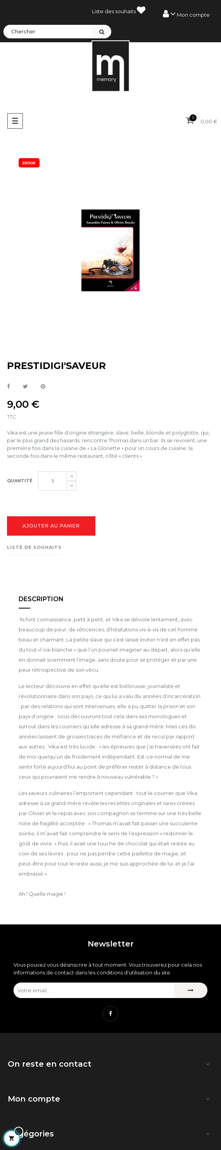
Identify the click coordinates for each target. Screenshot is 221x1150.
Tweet (25, 387)
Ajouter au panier (51, 526)
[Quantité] (52, 481)
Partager (8, 387)
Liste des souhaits (118, 10)
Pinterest (43, 387)
